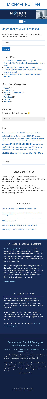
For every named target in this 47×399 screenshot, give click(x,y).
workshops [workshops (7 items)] (36, 152)
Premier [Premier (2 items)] (35, 147)
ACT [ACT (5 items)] (4, 132)
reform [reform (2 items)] (4, 149)
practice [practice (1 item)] (29, 147)
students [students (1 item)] (29, 149)
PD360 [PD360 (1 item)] (12, 147)
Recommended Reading (12, 92)
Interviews (7, 90)
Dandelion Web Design (27, 390)
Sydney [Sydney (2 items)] (34, 149)
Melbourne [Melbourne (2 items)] (6, 144)
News (6, 95)
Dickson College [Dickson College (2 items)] (15, 136)
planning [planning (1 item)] (22, 147)
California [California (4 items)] (21, 132)
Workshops (8, 97)
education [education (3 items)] (29, 136)
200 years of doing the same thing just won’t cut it (21, 67)
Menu (25, 21)
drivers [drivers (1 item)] (23, 136)
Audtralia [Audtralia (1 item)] (10, 133)
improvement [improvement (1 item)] (5, 140)
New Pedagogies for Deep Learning (16, 249)
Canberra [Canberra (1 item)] (32, 133)
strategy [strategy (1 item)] (24, 149)
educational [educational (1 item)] (37, 136)
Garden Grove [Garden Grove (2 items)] (38, 138)
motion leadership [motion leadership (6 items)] (21, 143)
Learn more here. (10, 282)
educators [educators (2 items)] (26, 138)
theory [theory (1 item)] (20, 153)
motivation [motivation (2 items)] (36, 144)
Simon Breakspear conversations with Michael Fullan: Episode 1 (19, 229)
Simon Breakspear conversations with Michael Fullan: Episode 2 (19, 225)
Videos (6, 88)
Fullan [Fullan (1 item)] (31, 138)
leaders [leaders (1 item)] (19, 140)
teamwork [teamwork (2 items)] (14, 153)
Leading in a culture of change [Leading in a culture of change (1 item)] (33, 140)
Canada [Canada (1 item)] (28, 133)
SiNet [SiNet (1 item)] (13, 149)
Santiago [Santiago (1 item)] (9, 149)
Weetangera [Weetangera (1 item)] (25, 153)
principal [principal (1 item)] (40, 147)
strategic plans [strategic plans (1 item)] (18, 149)
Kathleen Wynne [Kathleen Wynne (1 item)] (13, 140)
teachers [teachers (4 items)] (6, 152)
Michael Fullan (23, 4)
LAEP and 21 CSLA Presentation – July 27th (20, 61)
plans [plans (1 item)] (26, 147)
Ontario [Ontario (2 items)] (8, 147)
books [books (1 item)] (13, 133)
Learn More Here (25, 373)
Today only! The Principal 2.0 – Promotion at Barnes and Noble (19, 208)
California (7, 99)
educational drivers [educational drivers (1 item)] (6, 138)
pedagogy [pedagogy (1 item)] (17, 147)
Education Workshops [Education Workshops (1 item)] (16, 138)
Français (7, 101)
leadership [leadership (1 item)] (23, 140)
